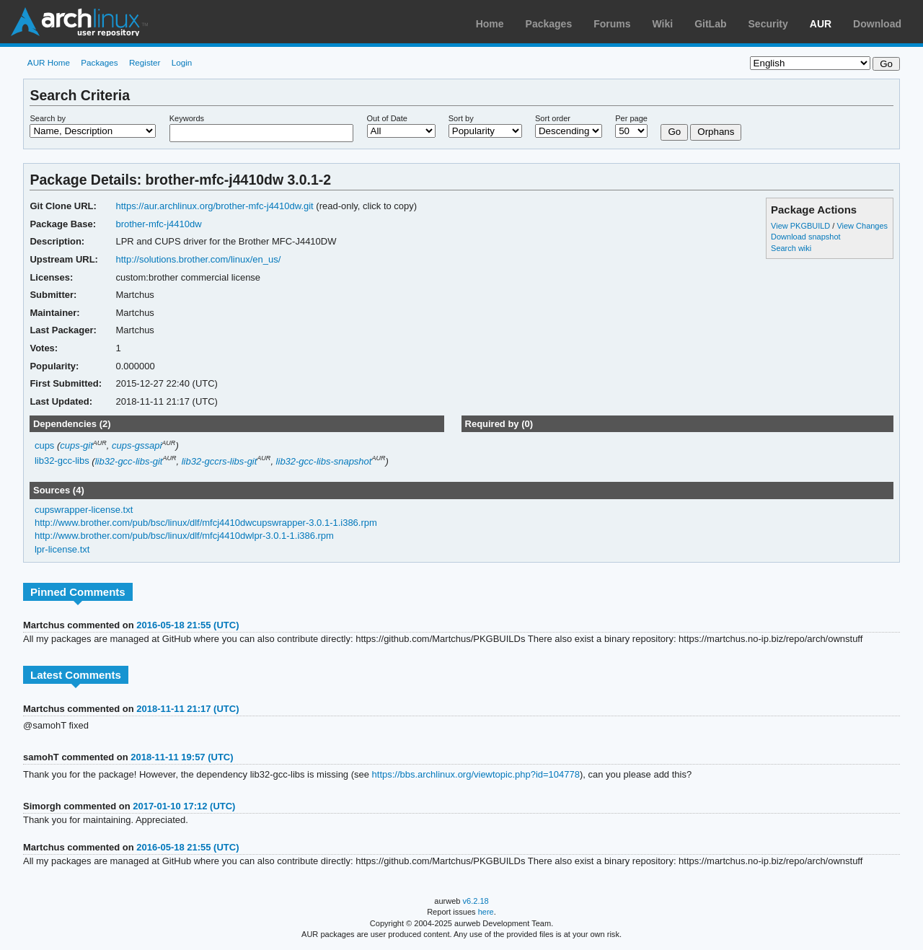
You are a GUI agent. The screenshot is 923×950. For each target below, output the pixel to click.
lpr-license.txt (62, 549)
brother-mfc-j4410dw (158, 224)
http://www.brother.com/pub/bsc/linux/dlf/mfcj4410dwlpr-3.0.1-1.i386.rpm (184, 535)
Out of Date (387, 118)
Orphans (715, 131)
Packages (549, 24)
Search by (48, 118)
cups (44, 445)
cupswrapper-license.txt (84, 509)
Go (674, 131)
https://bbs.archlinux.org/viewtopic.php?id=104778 (476, 774)
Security (768, 24)
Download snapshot (805, 236)
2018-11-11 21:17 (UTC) (187, 708)
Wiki (663, 24)
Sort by (461, 118)
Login (182, 62)
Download (877, 24)
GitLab (710, 24)
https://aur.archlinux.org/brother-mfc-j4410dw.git (214, 206)
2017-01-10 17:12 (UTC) (184, 806)
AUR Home (48, 62)
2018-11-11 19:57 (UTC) (182, 757)
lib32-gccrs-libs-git (219, 461)
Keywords (186, 118)
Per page (631, 118)
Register (145, 62)
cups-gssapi (137, 445)
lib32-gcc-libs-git (129, 461)
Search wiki (791, 248)
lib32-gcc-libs (62, 461)
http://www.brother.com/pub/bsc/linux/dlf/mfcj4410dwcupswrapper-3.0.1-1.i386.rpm (206, 522)
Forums (611, 24)
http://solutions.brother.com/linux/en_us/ (198, 259)
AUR (820, 24)
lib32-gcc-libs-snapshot (324, 461)
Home (490, 24)
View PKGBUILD (801, 225)
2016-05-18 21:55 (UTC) (187, 625)
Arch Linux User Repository (79, 21)
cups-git (76, 445)
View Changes (862, 225)
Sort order (552, 118)
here (486, 911)
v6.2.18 (476, 901)
